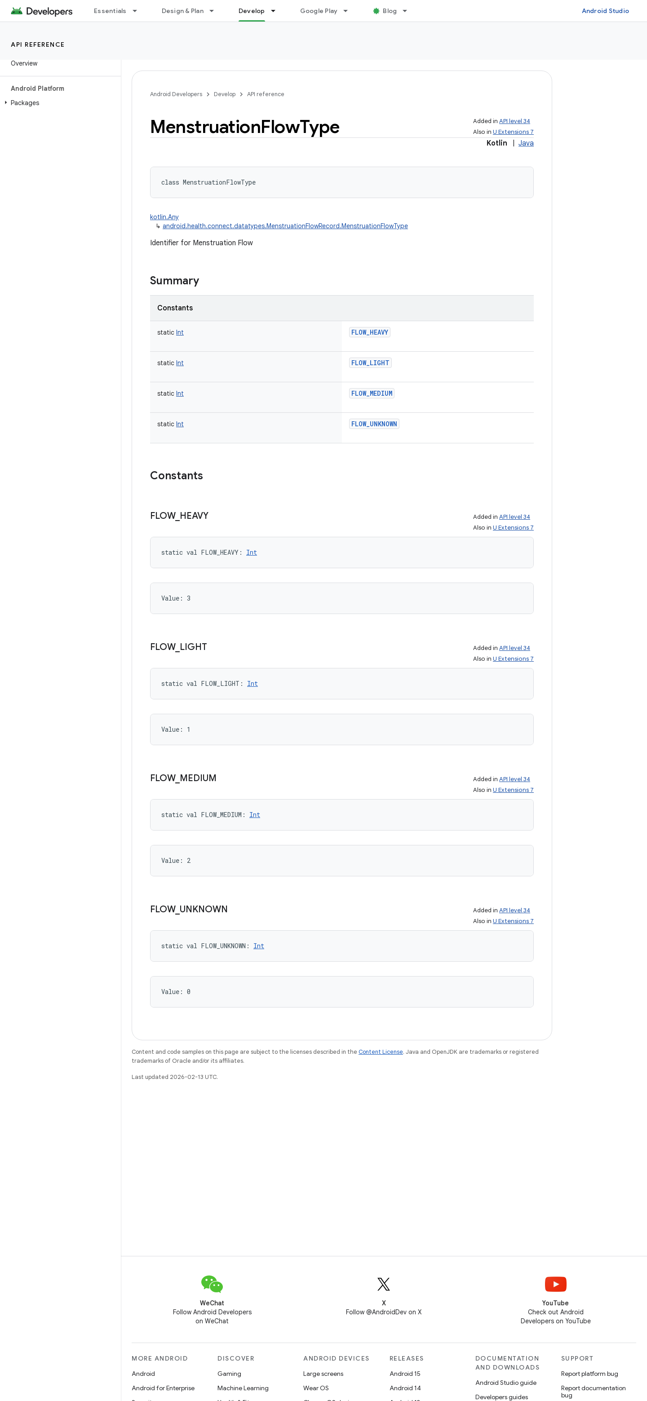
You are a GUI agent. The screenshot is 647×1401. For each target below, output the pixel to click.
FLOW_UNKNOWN (374, 424)
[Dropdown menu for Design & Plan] (216, 11)
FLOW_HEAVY (369, 332)
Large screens (323, 1374)
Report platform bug (589, 1374)
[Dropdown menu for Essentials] (139, 11)
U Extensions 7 (513, 132)
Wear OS (316, 1388)
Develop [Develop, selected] (252, 11)
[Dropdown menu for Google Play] (349, 11)
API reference (38, 44)
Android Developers (176, 94)
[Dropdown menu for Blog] (409, 11)
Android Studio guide (505, 1383)
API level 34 (514, 121)
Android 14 (405, 1388)
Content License (381, 1052)
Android (143, 1374)
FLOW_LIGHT (370, 362)
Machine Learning (243, 1388)
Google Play (319, 11)
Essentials (110, 11)
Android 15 (405, 1374)
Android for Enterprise (163, 1388)
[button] (58, 103)
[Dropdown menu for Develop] (277, 11)
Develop (224, 94)
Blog (390, 11)
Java (526, 143)
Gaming (229, 1374)
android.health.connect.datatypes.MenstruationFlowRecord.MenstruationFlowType (285, 226)
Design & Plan (183, 11)
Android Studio (605, 11)
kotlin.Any (164, 217)
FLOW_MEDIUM (371, 393)
